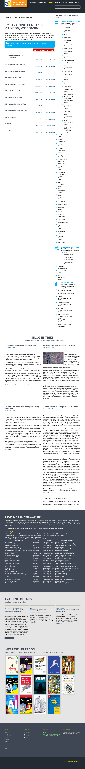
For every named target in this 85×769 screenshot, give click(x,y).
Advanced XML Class (11, 58)
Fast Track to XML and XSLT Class (15, 71)
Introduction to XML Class (13, 78)
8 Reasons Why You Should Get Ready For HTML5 (20, 345)
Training (50, 2)
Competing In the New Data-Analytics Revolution (59, 345)
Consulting (33, 2)
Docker (60, 296)
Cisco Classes (68, 71)
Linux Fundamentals (63, 302)
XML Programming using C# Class (15, 104)
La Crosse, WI (60, 622)
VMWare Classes (63, 222)
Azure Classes (68, 48)
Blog (5, 743)
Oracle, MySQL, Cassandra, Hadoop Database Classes (62, 176)
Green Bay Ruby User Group (21, 537)
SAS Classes (61, 201)
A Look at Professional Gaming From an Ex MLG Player (60, 407)
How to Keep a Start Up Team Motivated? (56, 498)
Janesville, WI (66, 616)
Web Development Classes (62, 226)
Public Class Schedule (61, 2)
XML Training (29, 39)
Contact (77, 2)
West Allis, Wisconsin (71, 622)
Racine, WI (59, 623)
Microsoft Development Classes (62, 150)
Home (6, 17)
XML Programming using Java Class (16, 111)
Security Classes (62, 204)
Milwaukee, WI (67, 620)
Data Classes (67, 86)
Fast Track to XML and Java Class (15, 64)
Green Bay (75, 620)
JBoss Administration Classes (68, 122)
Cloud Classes (68, 74)
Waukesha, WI (73, 615)
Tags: (14, 347)
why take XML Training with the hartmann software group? (14, 610)
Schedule (6, 737)
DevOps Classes (68, 94)
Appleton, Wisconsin (62, 615)
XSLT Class (8, 130)
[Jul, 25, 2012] (8, 347)
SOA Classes (61, 212)
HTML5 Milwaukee (35, 537)
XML (17, 17)
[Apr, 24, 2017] (46, 347)
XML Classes (61, 242)
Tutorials (6, 741)
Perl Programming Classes (61, 184)
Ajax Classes (67, 37)
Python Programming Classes (61, 190)
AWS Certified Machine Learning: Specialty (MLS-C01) (65, 316)
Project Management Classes (61, 277)
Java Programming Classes (68, 116)
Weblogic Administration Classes (62, 237)
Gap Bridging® (8, 735)
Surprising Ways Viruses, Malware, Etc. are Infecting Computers (61, 504)
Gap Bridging (42, 2)
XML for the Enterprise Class (14, 91)
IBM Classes (67, 111)
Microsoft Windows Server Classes (62, 167)
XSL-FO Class (9, 124)
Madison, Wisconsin (26, 17)
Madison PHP (8, 537)
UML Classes (61, 219)
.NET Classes (67, 27)
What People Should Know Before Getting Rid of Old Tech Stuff (61, 501)
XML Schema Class (10, 117)
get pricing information (43, 50)
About (71, 2)
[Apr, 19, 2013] (8, 410)
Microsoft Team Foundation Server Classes (62, 161)
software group (69, 761)
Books (6, 748)
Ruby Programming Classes (61, 196)
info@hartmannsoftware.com (51, 734)
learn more (9, 638)
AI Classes (67, 34)
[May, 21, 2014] (46, 408)
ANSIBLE (60, 308)
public (6, 37)
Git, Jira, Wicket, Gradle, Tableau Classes (68, 106)
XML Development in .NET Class (15, 84)
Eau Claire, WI (67, 618)
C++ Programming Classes (68, 67)
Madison (58, 616)
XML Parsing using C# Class (13, 97)
